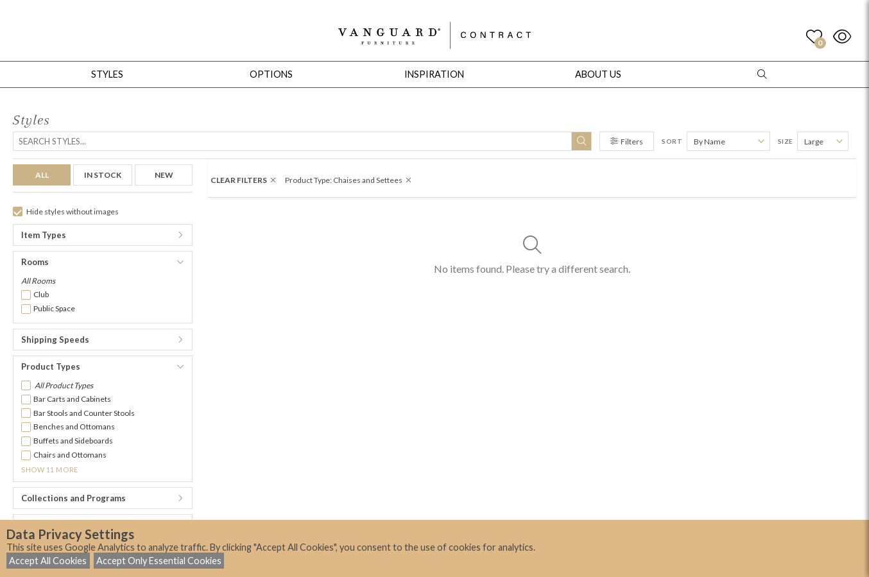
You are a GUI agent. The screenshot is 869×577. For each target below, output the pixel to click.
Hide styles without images (66, 211)
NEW (164, 175)
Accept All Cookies (48, 560)
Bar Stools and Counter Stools (84, 413)
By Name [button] (709, 141)
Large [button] (813, 141)
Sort (672, 141)
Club (41, 294)
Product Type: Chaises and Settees (348, 180)
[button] (102, 235)
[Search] (302, 141)
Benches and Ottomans (74, 426)
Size (785, 141)
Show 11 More (49, 469)
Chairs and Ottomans (70, 455)
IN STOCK (102, 175)
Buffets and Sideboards (73, 440)
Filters (626, 141)
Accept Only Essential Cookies (158, 560)
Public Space (54, 308)
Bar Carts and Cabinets (72, 399)
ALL (42, 175)
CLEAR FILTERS (243, 180)
